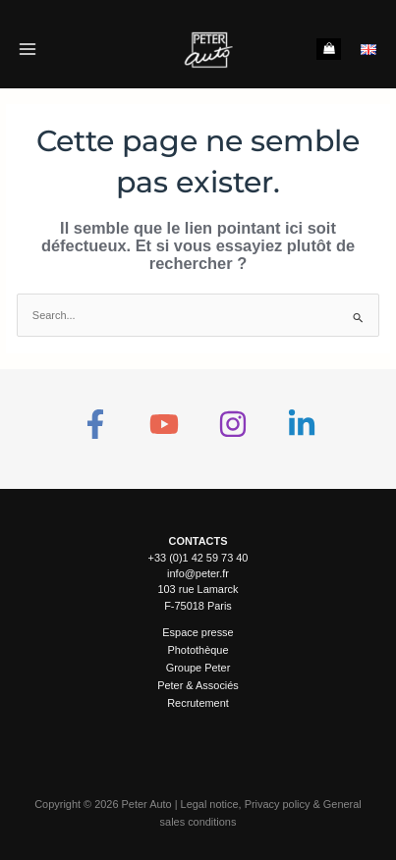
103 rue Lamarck (197, 589)
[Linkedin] (301, 424)
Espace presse (197, 632)
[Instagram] (233, 424)
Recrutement (198, 703)
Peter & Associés (198, 685)
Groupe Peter (198, 667)
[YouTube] (164, 424)
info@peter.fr (198, 573)
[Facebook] (95, 424)
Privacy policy (278, 804)
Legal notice (210, 804)
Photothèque (197, 650)
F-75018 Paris (198, 606)
